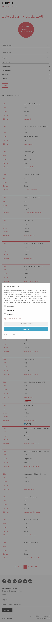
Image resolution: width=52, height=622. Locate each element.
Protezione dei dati (9, 335)
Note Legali (20, 335)
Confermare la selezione (26, 324)
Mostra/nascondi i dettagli (14, 318)
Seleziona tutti (26, 329)
